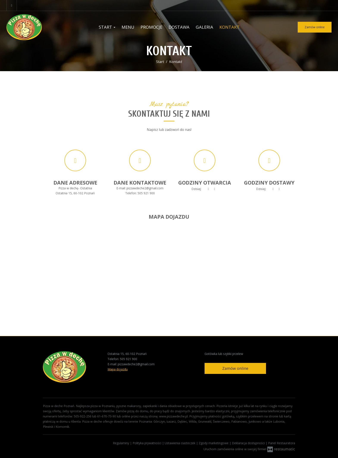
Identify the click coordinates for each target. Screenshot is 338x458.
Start (107, 27)
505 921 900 (146, 193)
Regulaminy (121, 443)
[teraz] (208, 188)
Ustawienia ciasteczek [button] (180, 443)
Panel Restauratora (281, 443)
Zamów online (315, 27)
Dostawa (179, 27)
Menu (128, 27)
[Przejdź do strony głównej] (34, 27)
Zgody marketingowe (214, 443)
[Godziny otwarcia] (214, 189)
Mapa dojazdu (118, 369)
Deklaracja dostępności (249, 443)
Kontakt (229, 27)
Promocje (151, 27)
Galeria (204, 27)
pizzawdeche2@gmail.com (145, 188)
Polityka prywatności (147, 443)
